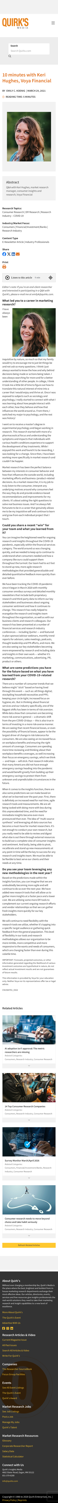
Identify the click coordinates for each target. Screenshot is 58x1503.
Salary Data (8, 1451)
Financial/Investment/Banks (31, 227)
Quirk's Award (9, 1398)
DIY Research (32, 212)
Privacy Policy (9, 1500)
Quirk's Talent (9, 1427)
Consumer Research (13, 212)
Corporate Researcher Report (17, 1445)
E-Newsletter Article (13, 242)
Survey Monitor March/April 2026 (22, 1160)
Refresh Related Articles (29, 1245)
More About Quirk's (12, 1312)
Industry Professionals (37, 242)
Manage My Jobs (10, 1422)
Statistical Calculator (13, 1456)
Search (14, 45)
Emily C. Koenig (15, 90)
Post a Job (7, 1416)
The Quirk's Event (11, 1317)
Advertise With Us (11, 1322)
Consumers (8, 227)
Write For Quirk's (11, 1355)
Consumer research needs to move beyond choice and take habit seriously (27, 1220)
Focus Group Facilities (13, 1374)
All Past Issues (9, 1345)
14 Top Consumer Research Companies (25, 1106)
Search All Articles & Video (15, 1350)
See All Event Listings (13, 1387)
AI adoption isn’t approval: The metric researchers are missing (25, 1050)
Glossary (6, 1440)
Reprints (22, 1500)
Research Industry (12, 230)
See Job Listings (10, 1411)
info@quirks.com (10, 1481)
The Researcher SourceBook (17, 1369)
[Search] (29, 51)
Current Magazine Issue (14, 1339)
